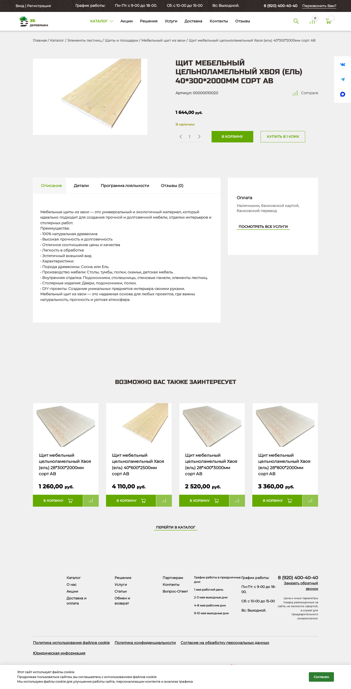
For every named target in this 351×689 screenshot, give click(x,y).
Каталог (57, 40)
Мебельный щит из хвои (163, 40)
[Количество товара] (189, 136)
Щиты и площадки (121, 40)
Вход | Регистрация (33, 6)
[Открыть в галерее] (90, 97)
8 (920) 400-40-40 (280, 5)
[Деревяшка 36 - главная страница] (32, 21)
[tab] (49, 185)
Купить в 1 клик (283, 137)
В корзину (232, 137)
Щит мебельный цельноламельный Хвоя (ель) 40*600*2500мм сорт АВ (138, 464)
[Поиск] (296, 21)
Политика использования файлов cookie (71, 642)
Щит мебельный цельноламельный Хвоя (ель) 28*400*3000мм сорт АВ (211, 464)
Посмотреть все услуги (263, 227)
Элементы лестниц (84, 40)
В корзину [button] (53, 501)
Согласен (321, 677)
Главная (40, 40)
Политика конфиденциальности (145, 642)
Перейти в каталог (175, 527)
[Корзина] (328, 21)
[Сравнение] (312, 21)
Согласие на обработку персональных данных (225, 642)
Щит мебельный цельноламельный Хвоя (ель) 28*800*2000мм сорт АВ (284, 464)
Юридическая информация (59, 653)
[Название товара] (65, 425)
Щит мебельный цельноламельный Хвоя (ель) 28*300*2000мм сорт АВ (65, 464)
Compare (309, 93)
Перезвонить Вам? (319, 6)
